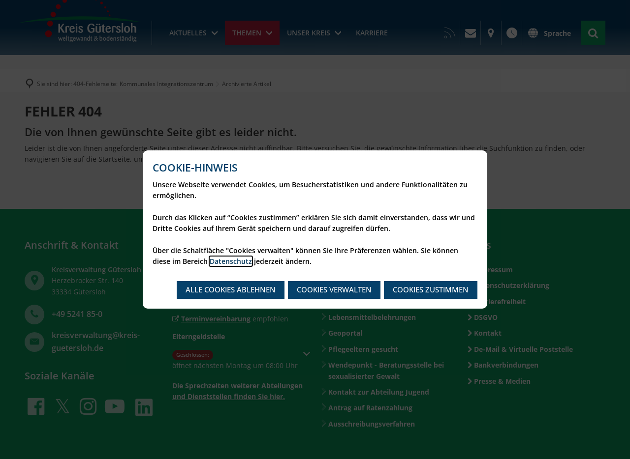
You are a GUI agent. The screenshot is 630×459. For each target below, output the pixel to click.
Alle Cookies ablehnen (231, 289)
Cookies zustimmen (431, 289)
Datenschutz (231, 261)
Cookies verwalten (334, 289)
